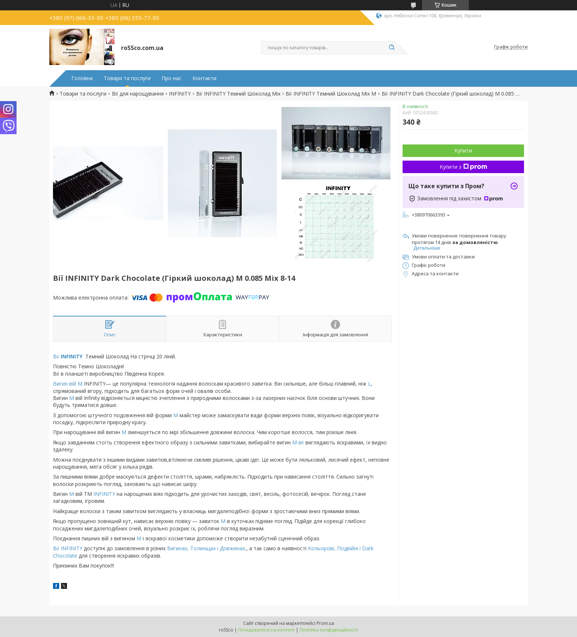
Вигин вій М (68, 383)
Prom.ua (325, 623)
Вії (68, 356)
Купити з (463, 166)
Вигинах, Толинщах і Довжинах (206, 548)
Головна (82, 78)
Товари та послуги (127, 78)
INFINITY (180, 93)
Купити (463, 150)
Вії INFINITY (67, 548)
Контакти (204, 78)
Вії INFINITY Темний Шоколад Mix (238, 93)
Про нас (171, 78)
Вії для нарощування (138, 93)
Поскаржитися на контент (266, 630)
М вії (297, 442)
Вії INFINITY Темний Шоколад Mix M (331, 93)
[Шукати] (391, 47)
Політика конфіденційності (329, 630)
